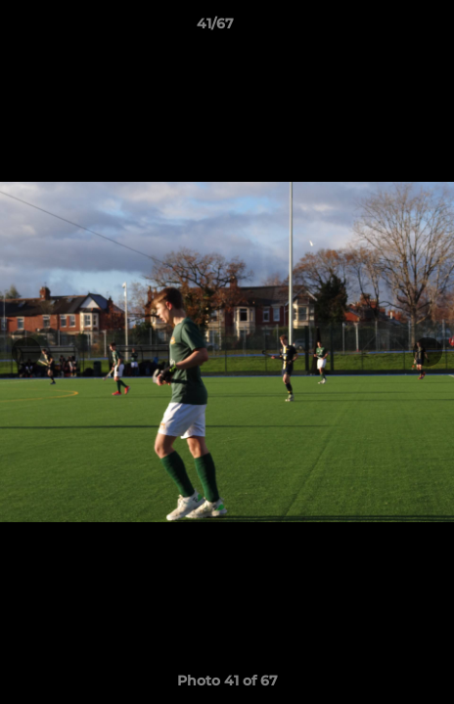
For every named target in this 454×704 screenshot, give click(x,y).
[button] (383, 28)
